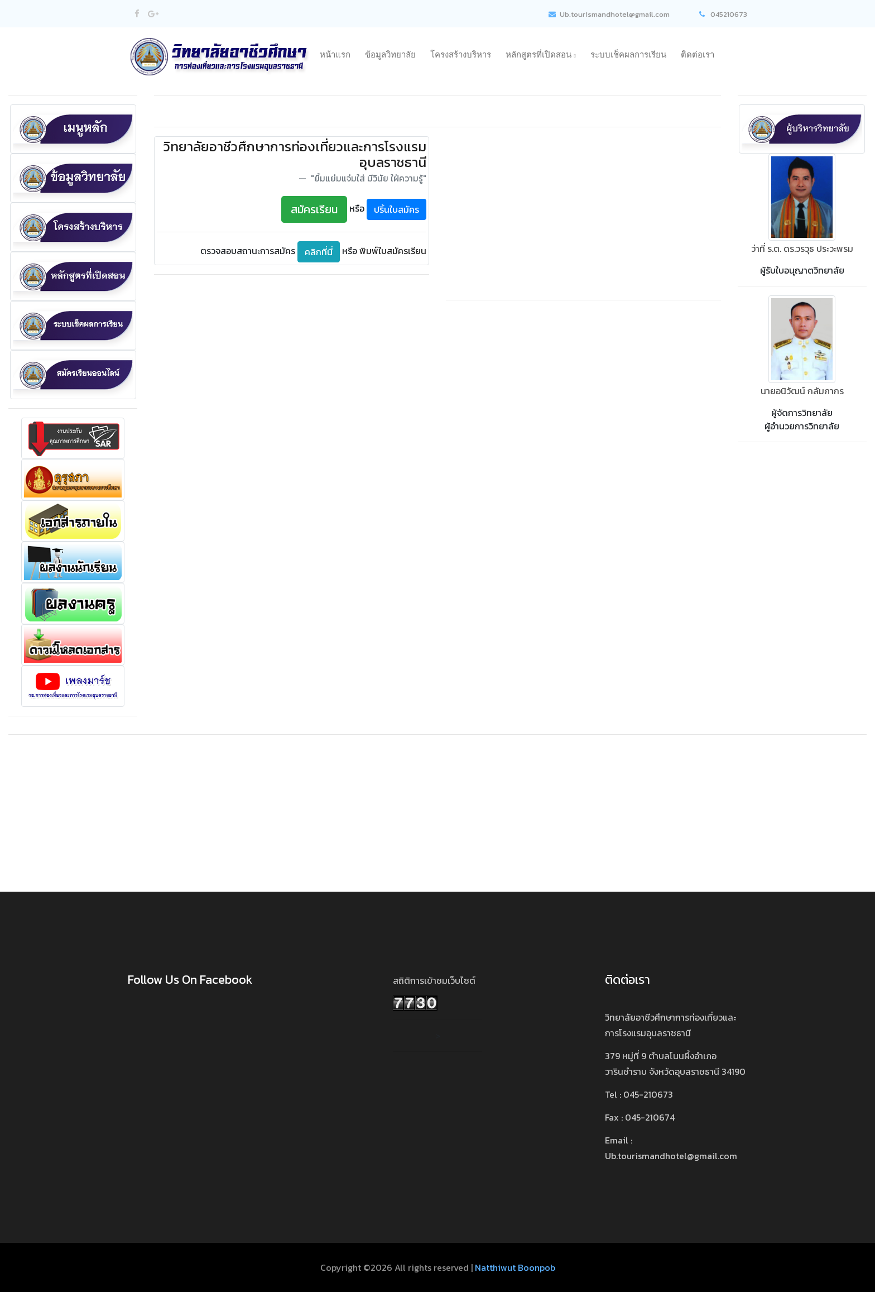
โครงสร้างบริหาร (460, 54)
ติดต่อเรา (697, 54)
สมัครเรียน (314, 209)
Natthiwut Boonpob (515, 1267)
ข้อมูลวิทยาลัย (390, 54)
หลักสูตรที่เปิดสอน (540, 54)
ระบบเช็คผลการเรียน (628, 54)
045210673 (723, 14)
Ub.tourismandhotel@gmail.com (608, 14)
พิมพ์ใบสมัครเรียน (392, 250)
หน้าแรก (335, 54)
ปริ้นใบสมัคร (396, 209)
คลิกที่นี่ (319, 252)
